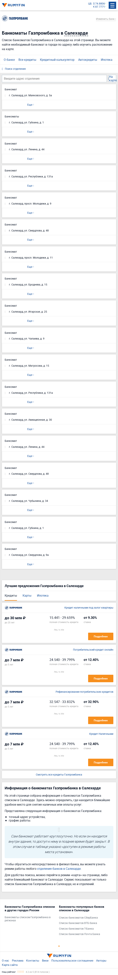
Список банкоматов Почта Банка (79, 934)
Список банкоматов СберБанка (78, 917)
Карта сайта (10, 964)
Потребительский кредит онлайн (93, 649)
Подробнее (101, 636)
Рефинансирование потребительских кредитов (84, 691)
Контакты (32, 960)
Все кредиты (27, 60)
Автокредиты (87, 60)
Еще (29, 104)
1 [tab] (59, 946)
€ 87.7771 (99, 6)
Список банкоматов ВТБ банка (78, 923)
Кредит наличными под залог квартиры (88, 607)
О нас (5, 960)
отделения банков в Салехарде (59, 869)
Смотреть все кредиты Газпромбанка (59, 774)
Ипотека (106, 60)
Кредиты (11, 595)
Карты (27, 595)
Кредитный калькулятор (57, 60)
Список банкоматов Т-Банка (76, 928)
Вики (45, 960)
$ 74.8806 (99, 3)
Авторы (101, 960)
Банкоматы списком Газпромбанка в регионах (28, 919)
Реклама (17, 960)
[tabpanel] (30, 914)
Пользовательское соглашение (72, 960)
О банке (9, 60)
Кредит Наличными (101, 734)
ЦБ (90, 3)
